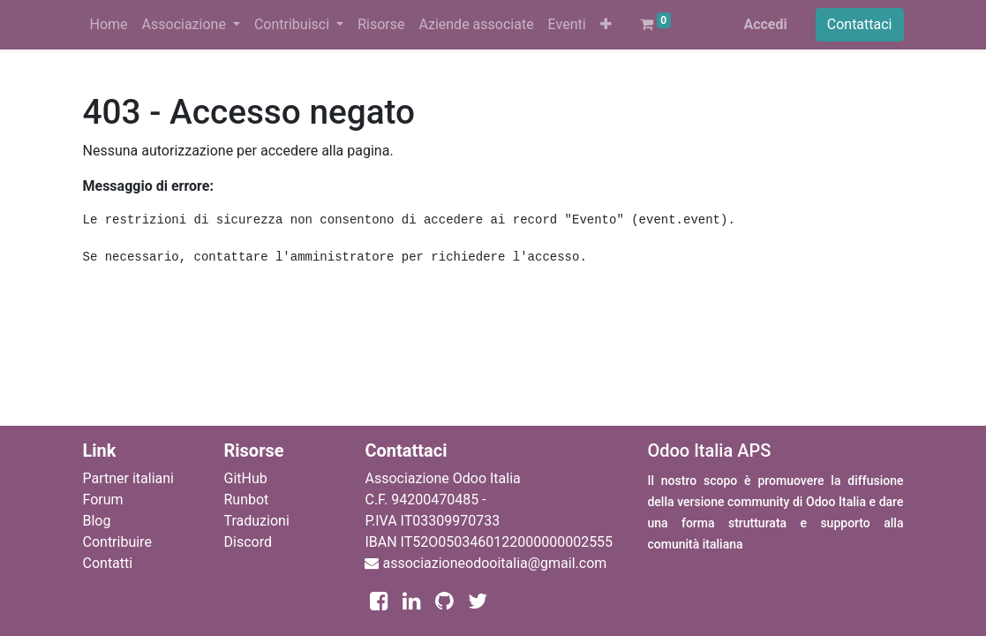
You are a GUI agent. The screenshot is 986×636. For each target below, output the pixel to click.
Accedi (765, 24)
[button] (606, 24)
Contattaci (859, 24)
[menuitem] (109, 24)
